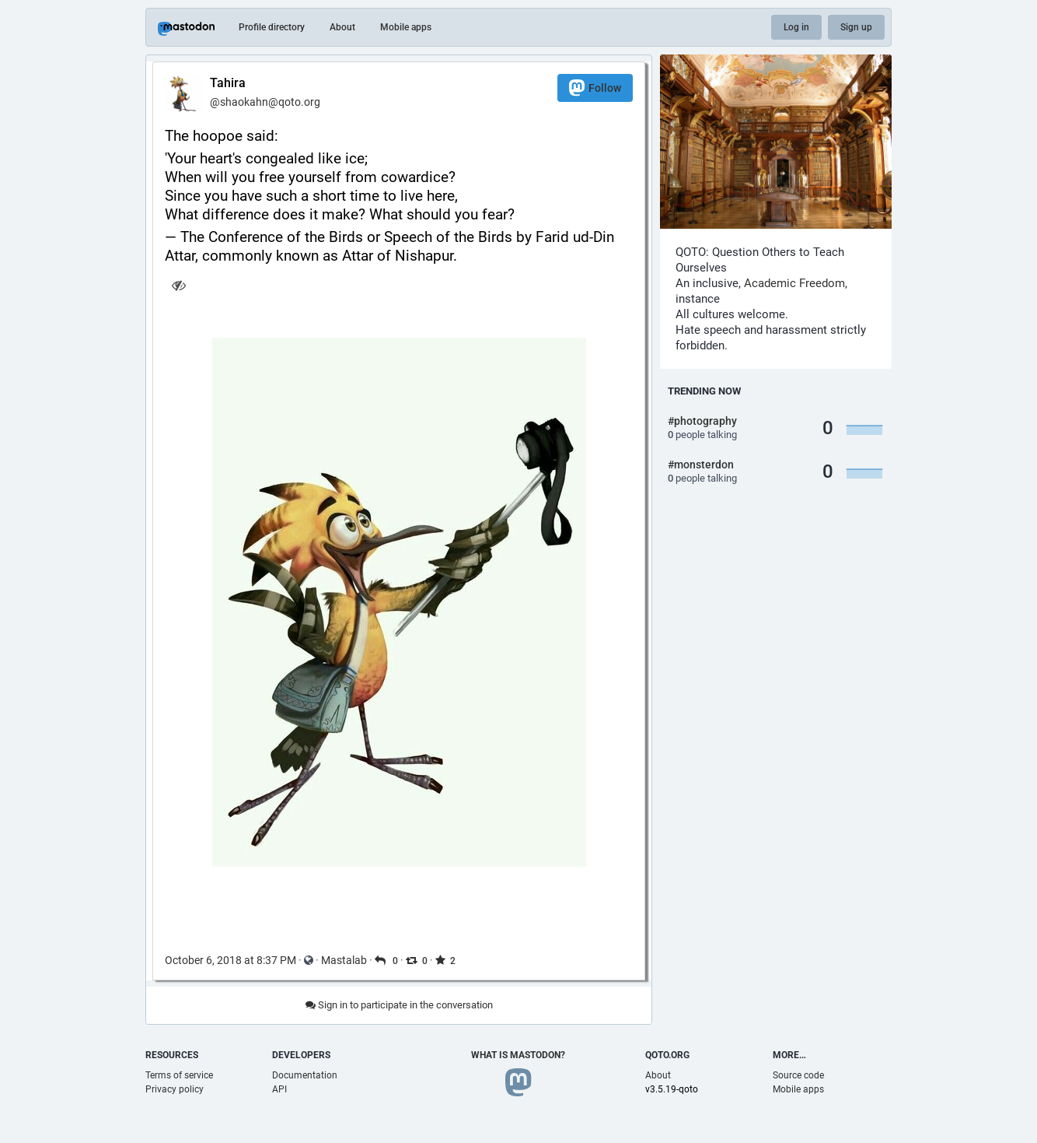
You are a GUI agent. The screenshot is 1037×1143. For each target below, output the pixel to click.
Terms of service (179, 1075)
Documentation (304, 1075)
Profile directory (272, 27)
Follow (595, 87)
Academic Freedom (794, 283)
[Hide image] (178, 285)
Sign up (856, 27)
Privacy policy (174, 1089)
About (342, 27)
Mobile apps (405, 27)
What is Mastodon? (518, 1055)
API (279, 1089)
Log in (796, 27)
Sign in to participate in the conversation (399, 1005)
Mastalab (344, 960)
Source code (798, 1075)
